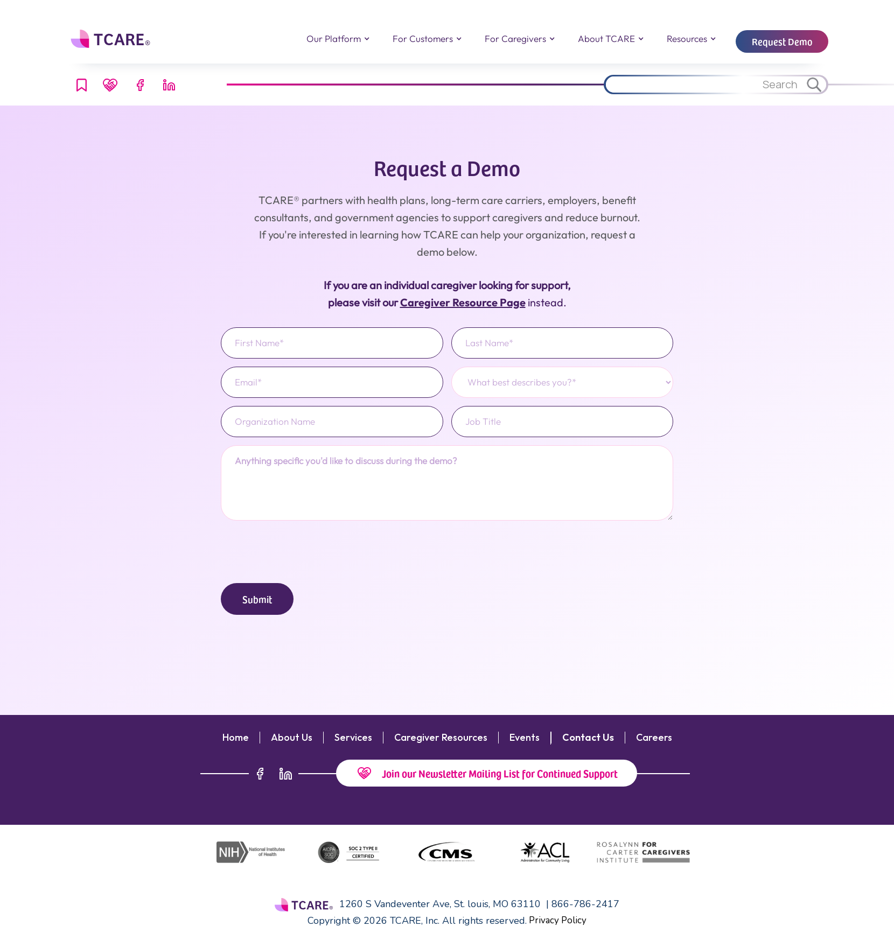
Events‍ (524, 737)
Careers (654, 737)
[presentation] (303, 550)
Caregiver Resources (440, 737)
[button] (338, 38)
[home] (112, 39)
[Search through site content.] (703, 84)
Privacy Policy (557, 920)
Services (353, 737)
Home (235, 737)
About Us (291, 737)
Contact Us (588, 737)
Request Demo (782, 41)
